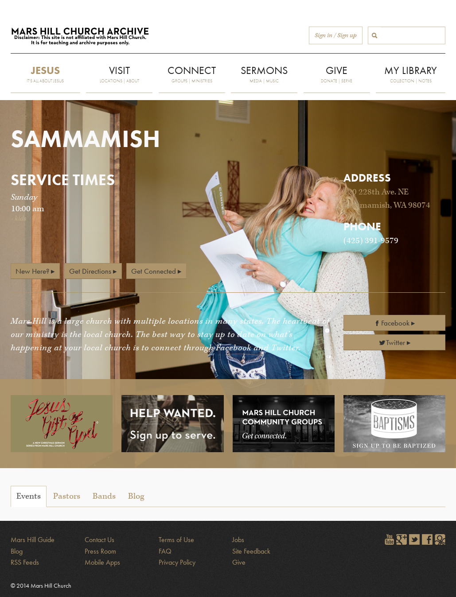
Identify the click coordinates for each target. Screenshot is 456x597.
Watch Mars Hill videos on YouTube (388, 539)
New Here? (32, 271)
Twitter (392, 342)
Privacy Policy (177, 562)
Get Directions (90, 271)
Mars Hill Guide (33, 539)
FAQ (165, 551)
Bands (104, 496)
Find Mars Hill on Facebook (427, 539)
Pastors (66, 496)
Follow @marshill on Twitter (414, 539)
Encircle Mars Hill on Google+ (401, 539)
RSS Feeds (25, 562)
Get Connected (153, 271)
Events (28, 496)
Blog (136, 496)
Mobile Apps (102, 562)
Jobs (238, 539)
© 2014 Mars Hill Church (41, 585)
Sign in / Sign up (336, 35)
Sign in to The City (440, 539)
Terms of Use (176, 539)
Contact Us (99, 539)
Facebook (391, 323)
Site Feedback (251, 551)
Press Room (100, 551)
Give (239, 562)
